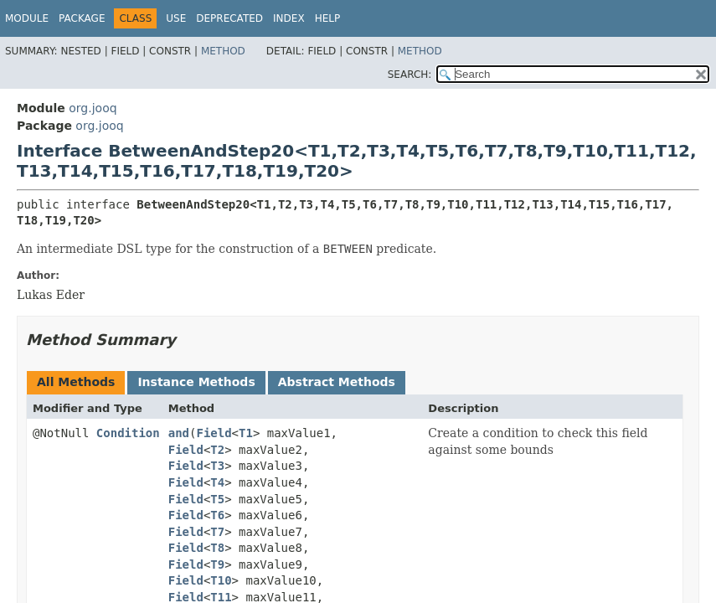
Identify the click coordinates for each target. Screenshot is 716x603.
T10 (220, 580)
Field (213, 433)
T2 (217, 449)
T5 (217, 499)
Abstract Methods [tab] (336, 382)
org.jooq (92, 108)
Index (289, 18)
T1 (246, 433)
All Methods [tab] (76, 382)
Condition (128, 433)
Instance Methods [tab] (196, 382)
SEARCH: (410, 74)
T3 (217, 465)
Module (27, 18)
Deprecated (229, 18)
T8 (217, 547)
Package (82, 18)
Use (176, 18)
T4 (217, 482)
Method (223, 51)
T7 (217, 532)
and (178, 433)
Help (328, 18)
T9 (217, 564)
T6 (217, 515)
